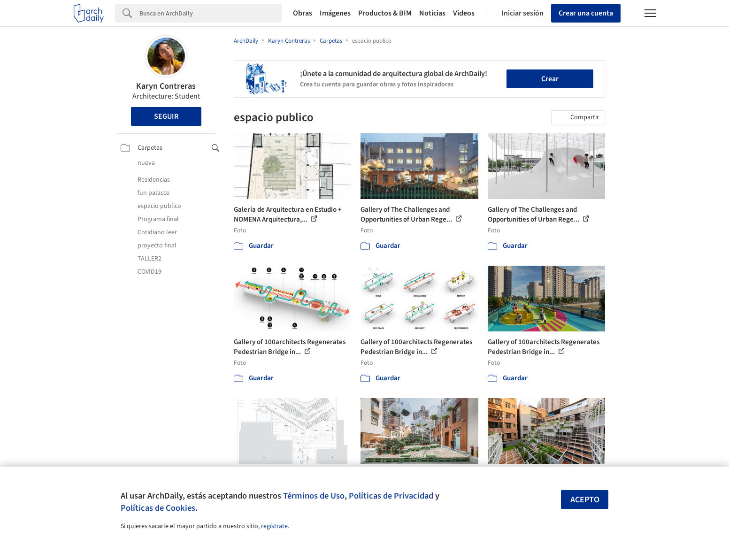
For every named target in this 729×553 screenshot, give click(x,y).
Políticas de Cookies (158, 508)
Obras (302, 13)
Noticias (432, 13)
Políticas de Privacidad (391, 496)
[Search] (210, 13)
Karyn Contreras (166, 86)
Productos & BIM (385, 13)
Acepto (584, 500)
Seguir (166, 116)
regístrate (274, 526)
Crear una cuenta (586, 13)
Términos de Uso (314, 496)
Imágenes (335, 13)
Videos (464, 13)
